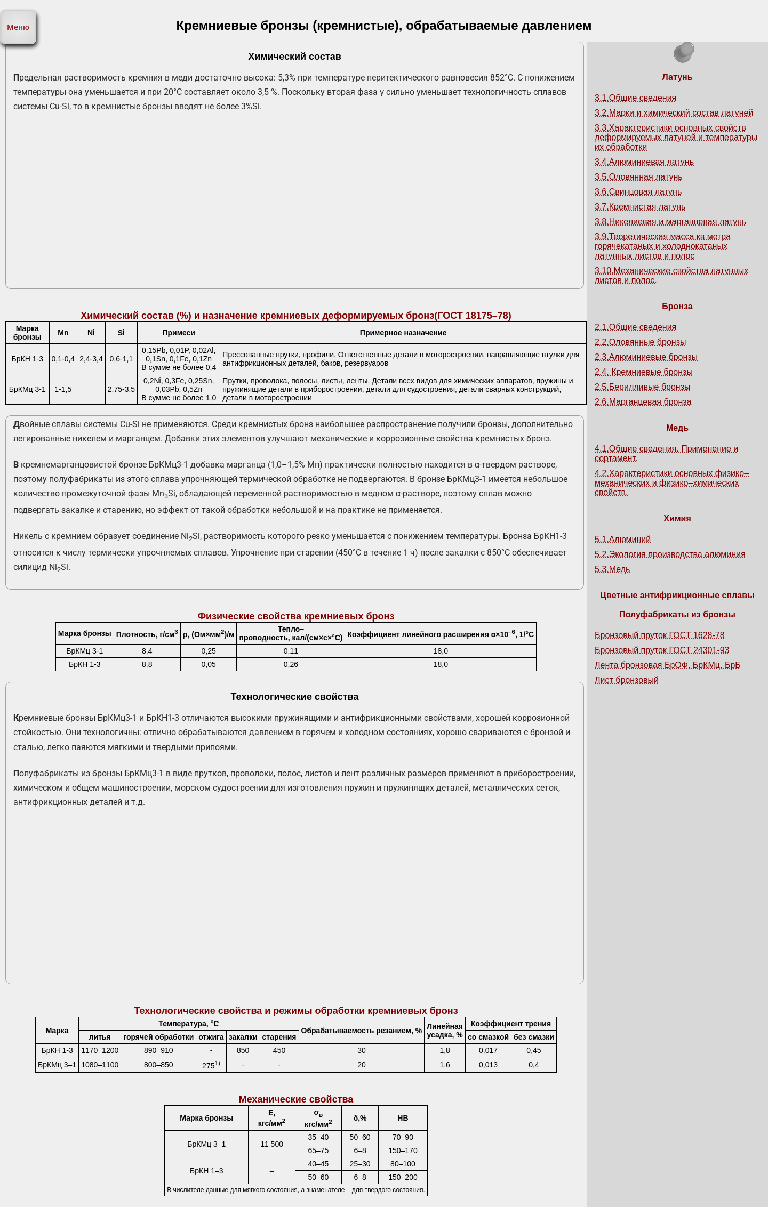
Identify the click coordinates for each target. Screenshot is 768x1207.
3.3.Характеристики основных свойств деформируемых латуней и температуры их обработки (676, 137)
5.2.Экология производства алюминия (670, 554)
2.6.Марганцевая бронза (643, 401)
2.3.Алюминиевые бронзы (646, 356)
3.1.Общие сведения (635, 97)
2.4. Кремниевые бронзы (644, 371)
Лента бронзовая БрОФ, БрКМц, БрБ (668, 665)
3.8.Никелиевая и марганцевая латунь (670, 221)
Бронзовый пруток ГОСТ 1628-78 (660, 635)
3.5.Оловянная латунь (639, 176)
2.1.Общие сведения (635, 327)
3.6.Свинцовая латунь (638, 191)
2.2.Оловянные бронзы (640, 342)
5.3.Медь (612, 569)
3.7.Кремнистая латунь (640, 206)
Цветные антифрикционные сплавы (677, 595)
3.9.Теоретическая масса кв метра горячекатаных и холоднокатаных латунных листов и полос (663, 246)
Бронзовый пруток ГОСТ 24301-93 (662, 650)
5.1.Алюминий (623, 539)
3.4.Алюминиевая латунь (644, 161)
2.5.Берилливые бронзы (643, 386)
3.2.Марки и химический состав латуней (674, 112)
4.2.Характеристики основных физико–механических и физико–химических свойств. (672, 483)
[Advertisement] (294, 204)
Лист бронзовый (627, 680)
